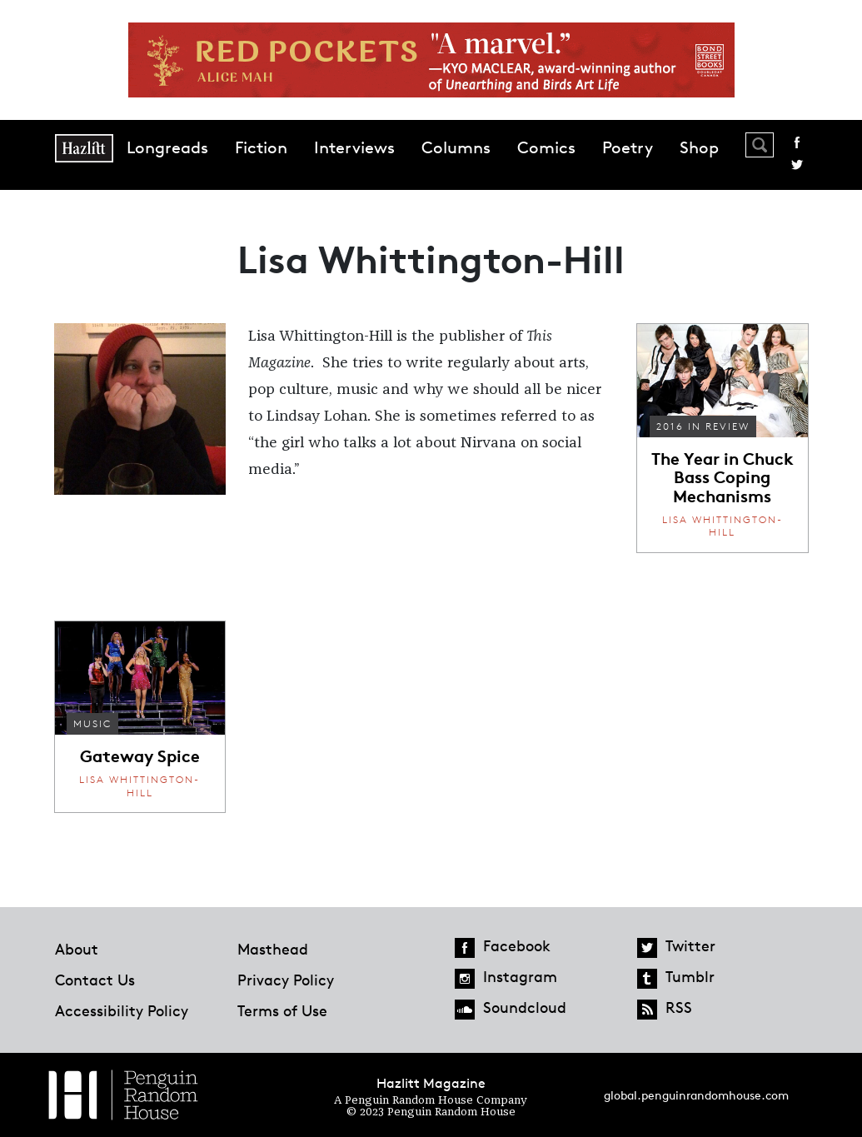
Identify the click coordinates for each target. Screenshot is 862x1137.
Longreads (167, 147)
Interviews (354, 147)
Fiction (261, 147)
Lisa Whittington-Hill (722, 526)
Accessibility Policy (121, 1010)
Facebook (797, 142)
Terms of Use (282, 1010)
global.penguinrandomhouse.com (696, 1095)
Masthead (272, 949)
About (76, 949)
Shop (699, 147)
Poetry (627, 147)
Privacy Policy (285, 979)
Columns (456, 147)
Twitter (797, 165)
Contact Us (95, 979)
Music (92, 723)
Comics (546, 147)
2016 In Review (703, 426)
